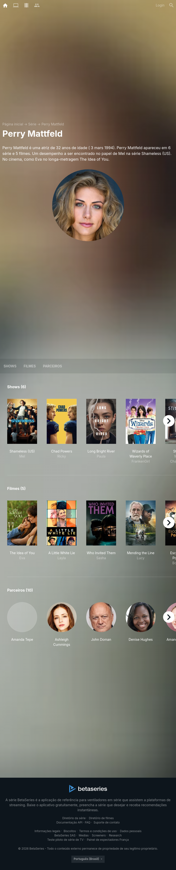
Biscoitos (69, 831)
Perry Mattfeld (52, 124)
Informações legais (47, 831)
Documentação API (69, 822)
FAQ (87, 822)
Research (115, 835)
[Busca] (171, 5)
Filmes (30, 366)
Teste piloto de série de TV (65, 839)
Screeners (99, 835)
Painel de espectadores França (108, 839)
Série (32, 124)
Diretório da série (73, 818)
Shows (10, 366)
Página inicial (12, 124)
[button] (22, 624)
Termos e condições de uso (98, 831)
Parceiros (52, 366)
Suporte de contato (107, 822)
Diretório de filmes (101, 818)
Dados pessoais (131, 831)
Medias (84, 835)
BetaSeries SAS (64, 835)
